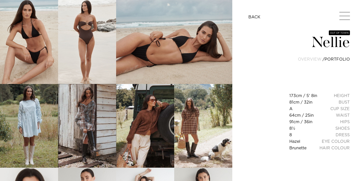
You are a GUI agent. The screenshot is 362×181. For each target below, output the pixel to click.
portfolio (337, 59)
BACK (254, 17)
